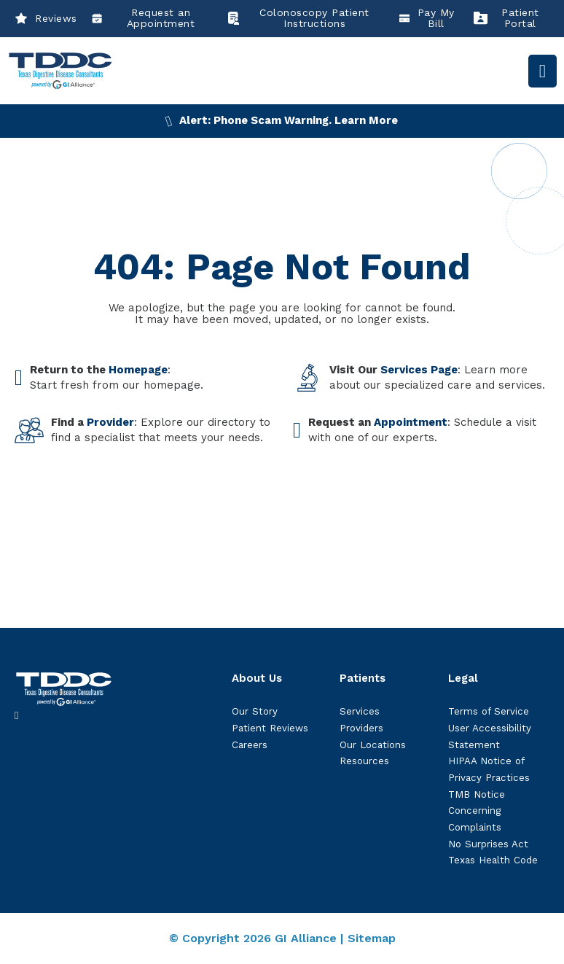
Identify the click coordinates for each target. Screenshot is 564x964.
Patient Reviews (270, 728)
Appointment (410, 422)
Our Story (255, 711)
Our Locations (373, 744)
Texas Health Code (493, 860)
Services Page (419, 369)
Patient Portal (506, 18)
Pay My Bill (427, 18)
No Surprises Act (488, 844)
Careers (249, 744)
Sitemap (372, 938)
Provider (110, 422)
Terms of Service (488, 711)
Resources (364, 760)
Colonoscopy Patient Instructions (298, 18)
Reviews (46, 18)
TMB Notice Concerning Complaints (476, 811)
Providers (361, 728)
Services (360, 711)
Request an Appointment (143, 18)
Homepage (138, 369)
